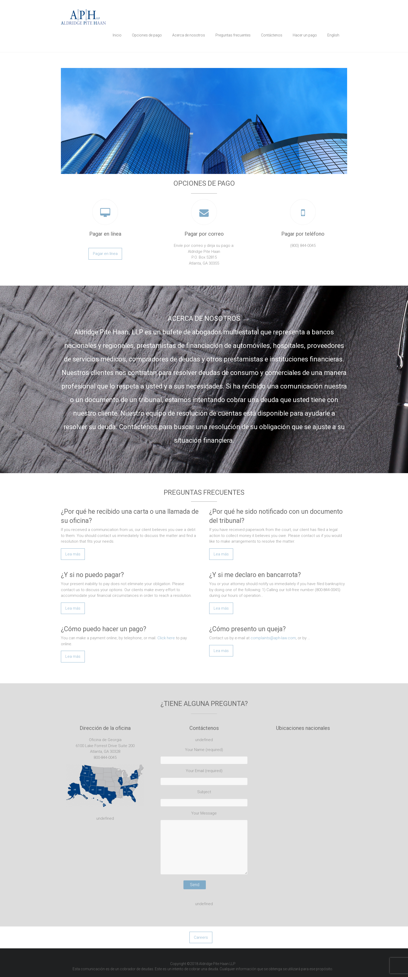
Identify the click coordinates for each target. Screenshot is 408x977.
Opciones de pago (147, 35)
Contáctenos (271, 35)
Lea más (72, 554)
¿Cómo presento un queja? (247, 629)
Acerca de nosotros (188, 35)
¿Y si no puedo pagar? (92, 575)
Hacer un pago (305, 35)
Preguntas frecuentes (233, 35)
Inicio (117, 35)
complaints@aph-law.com (273, 638)
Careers (201, 937)
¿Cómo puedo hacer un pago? (103, 629)
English (333, 35)
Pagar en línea (105, 253)
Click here (166, 638)
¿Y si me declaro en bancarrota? (255, 575)
